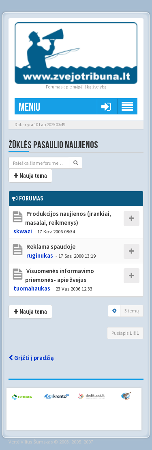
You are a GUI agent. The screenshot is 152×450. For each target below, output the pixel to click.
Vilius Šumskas (37, 441)
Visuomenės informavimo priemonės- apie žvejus (59, 275)
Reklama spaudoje (50, 246)
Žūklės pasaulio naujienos (53, 145)
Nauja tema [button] (30, 175)
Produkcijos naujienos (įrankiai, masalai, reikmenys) (68, 218)
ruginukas (39, 255)
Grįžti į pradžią (31, 358)
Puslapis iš (125, 333)
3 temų (131, 311)
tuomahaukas (31, 288)
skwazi (22, 231)
